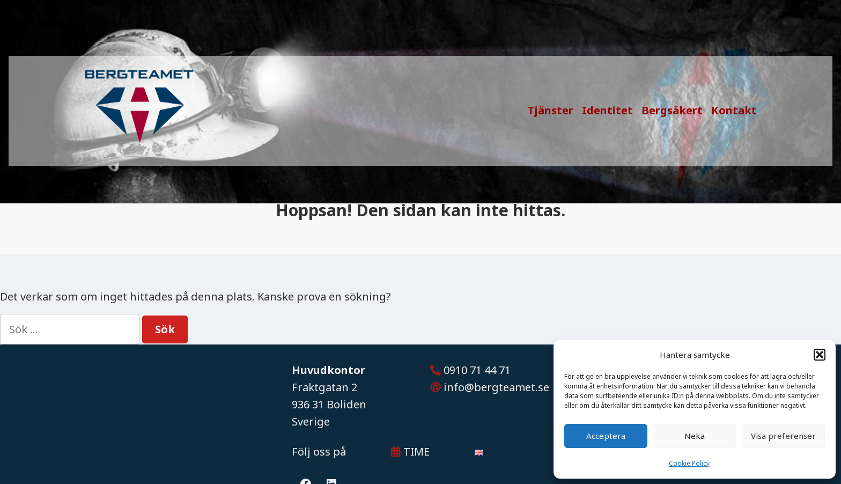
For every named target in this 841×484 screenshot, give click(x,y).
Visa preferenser (783, 435)
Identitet (607, 110)
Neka (694, 435)
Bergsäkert (672, 110)
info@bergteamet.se (496, 387)
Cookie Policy (689, 463)
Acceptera (605, 435)
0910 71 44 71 (477, 370)
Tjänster (550, 110)
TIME (410, 451)
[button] (819, 354)
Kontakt (734, 110)
